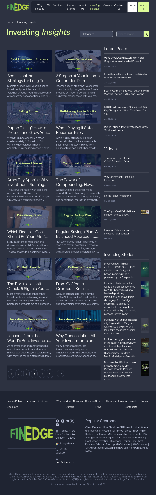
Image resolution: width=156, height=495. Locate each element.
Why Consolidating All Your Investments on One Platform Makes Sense (75, 342)
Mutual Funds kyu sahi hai (117, 195)
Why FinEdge (39, 7)
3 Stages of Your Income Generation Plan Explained (78, 80)
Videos (110, 148)
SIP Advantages (94, 447)
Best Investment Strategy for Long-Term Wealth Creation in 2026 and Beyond (28, 82)
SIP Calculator (140, 444)
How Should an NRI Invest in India (121, 427)
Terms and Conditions (36, 401)
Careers (107, 5)
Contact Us (119, 7)
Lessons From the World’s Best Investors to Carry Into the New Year (27, 342)
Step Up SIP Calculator (118, 444)
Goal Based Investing (96, 441)
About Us (82, 7)
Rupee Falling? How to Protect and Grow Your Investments (27, 132)
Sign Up (144, 7)
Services (58, 5)
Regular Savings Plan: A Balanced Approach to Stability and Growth (77, 236)
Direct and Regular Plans (123, 441)
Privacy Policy (14, 401)
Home (10, 22)
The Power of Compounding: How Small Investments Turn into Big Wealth (77, 186)
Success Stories (71, 7)
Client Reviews (93, 427)
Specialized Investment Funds (128, 437)
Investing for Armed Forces (116, 430)
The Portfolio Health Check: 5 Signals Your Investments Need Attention (26, 291)
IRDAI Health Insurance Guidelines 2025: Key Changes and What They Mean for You (125, 110)
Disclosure (12, 406)
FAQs (98, 406)
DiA (49, 5)
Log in (132, 7)
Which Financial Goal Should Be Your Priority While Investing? (27, 236)
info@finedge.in (65, 462)
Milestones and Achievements (124, 434)
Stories (144, 401)
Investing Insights (95, 7)
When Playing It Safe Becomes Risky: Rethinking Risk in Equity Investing (77, 134)
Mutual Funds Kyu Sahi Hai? (119, 447)
